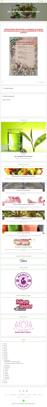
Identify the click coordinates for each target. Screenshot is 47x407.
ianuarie (6, 378)
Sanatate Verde (13, 394)
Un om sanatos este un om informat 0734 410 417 (9, 4)
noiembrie (6, 365)
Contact (19, 397)
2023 (4, 345)
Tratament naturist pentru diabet (23, 190)
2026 (4, 343)
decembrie (7, 360)
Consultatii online (26, 397)
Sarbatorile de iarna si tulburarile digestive (12, 361)
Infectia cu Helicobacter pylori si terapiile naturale (23, 204)
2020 (4, 350)
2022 (4, 347)
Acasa (6, 394)
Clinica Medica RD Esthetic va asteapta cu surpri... (14, 363)
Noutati (34, 394)
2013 (4, 382)
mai (5, 372)
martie (6, 375)
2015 (4, 358)
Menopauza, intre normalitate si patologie (23, 246)
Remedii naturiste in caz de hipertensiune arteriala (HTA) (23, 176)
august (6, 368)
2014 (4, 380)
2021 (4, 348)
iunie (5, 370)
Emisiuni (29, 394)
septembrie (7, 367)
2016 (4, 357)
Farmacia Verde (22, 394)
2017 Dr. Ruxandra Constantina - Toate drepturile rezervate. (23, 403)
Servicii (40, 394)
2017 (4, 355)
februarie (6, 377)
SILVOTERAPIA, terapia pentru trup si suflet (23, 218)
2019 (4, 352)
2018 (4, 353)
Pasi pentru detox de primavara (23, 232)
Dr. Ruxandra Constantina (24, 12)
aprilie (6, 373)
